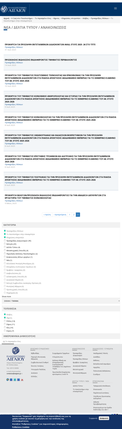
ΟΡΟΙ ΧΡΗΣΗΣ (24, 414)
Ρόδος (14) (10, 321)
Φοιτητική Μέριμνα (79, 373)
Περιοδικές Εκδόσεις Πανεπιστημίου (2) (22, 254)
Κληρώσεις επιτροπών (70, 18)
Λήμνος (56, 18)
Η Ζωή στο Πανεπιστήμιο (22, 18)
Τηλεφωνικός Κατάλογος (101, 386)
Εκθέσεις (96, 360)
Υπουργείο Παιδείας (38, 369)
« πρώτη (47, 214)
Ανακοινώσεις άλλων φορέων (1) (19, 257)
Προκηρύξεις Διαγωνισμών (77, 354)
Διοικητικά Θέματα (79, 366)
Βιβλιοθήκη (35, 353)
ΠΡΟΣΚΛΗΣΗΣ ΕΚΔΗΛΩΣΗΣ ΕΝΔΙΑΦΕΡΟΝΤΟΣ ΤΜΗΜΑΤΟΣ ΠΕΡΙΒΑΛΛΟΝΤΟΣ (41, 60)
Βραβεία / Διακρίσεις (80, 362)
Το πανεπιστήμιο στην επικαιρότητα (81, 390)
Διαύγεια (34, 373)
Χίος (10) (9, 327)
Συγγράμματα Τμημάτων (60, 353)
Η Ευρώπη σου (57, 357)
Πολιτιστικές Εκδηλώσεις (101, 371)
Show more (6, 296)
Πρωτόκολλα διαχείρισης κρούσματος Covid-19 (61, 373)
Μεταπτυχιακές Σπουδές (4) (17, 250)
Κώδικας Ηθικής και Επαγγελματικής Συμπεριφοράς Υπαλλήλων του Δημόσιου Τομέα (61, 364)
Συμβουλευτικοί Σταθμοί (39, 362)
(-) (4, 341)
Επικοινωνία (97, 389)
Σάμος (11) (10, 324)
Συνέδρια (96, 374)
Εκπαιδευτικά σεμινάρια (101, 364)
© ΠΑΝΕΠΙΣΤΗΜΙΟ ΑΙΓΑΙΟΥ (9, 414)
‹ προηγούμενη (60, 214)
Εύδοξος (34, 376)
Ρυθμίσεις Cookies (20, 427)
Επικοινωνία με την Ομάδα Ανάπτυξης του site (102, 409)
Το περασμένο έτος (43, 18)
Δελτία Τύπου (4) (13, 247)
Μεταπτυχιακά (78, 369)
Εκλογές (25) (11, 244)
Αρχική (6, 18)
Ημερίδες (96, 367)
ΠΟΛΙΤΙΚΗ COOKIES (37, 414)
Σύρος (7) (10, 331)
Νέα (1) (9, 260)
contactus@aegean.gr (14, 373)
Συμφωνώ (93, 418)
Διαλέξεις (96, 357)
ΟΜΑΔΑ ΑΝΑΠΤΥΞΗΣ (52, 414)
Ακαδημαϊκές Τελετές (100, 353)
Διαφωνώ (104, 418)
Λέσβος (85, 18)
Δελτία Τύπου (78, 386)
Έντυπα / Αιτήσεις (37, 366)
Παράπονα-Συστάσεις (101, 393)
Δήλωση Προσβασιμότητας (99, 403)
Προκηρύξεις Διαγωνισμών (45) (18, 241)
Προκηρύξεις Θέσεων (100, 18)
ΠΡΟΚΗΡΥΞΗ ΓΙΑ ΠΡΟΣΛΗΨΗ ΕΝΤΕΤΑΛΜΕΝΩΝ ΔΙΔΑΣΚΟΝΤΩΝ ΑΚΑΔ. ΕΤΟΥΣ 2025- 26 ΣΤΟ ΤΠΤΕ (50, 44)
